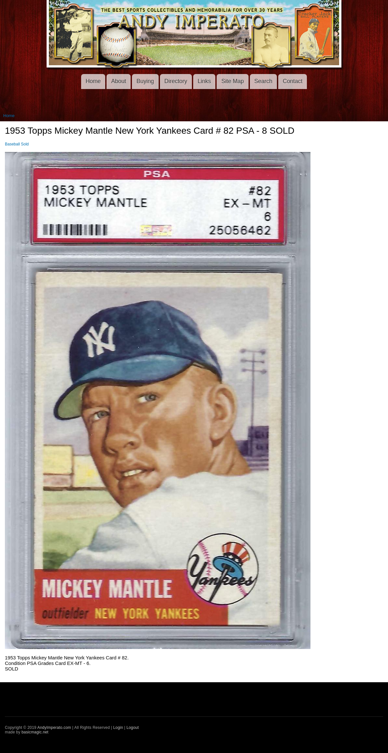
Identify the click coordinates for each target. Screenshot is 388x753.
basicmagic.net (35, 732)
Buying (145, 81)
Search (263, 81)
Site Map (232, 81)
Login (118, 727)
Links (204, 81)
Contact (292, 81)
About (118, 81)
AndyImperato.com (54, 727)
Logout (132, 727)
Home (93, 81)
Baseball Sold (17, 144)
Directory (176, 81)
